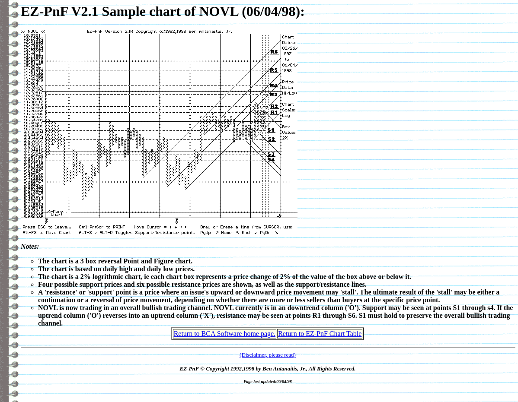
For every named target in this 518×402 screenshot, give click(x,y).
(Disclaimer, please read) (268, 354)
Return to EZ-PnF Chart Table (319, 333)
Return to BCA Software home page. (225, 333)
